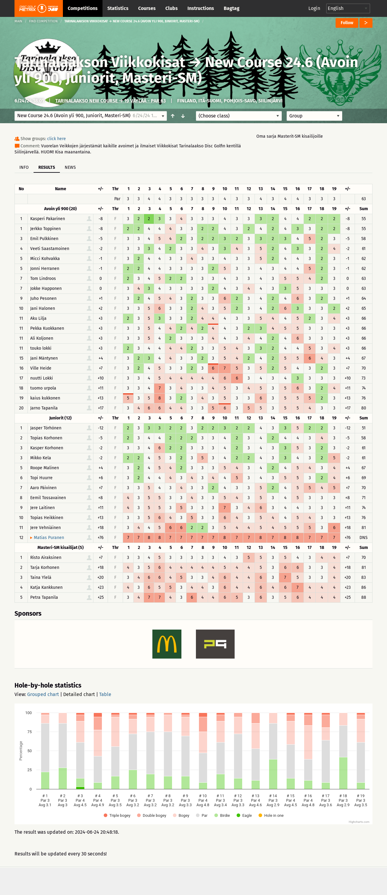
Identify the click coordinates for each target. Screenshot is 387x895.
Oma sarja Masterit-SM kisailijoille (289, 136)
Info (24, 167)
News (70, 167)
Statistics (117, 8)
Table (105, 694)
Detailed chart (79, 694)
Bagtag (231, 8)
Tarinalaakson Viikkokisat (100, 62)
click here (56, 138)
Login (314, 8)
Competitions (83, 8)
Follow (347, 22)
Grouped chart (43, 694)
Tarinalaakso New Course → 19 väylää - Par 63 (110, 101)
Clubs (171, 8)
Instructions (200, 8)
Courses (147, 8)
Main (18, 21)
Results (46, 167)
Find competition (43, 21)
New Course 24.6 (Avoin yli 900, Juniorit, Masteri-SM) (186, 70)
